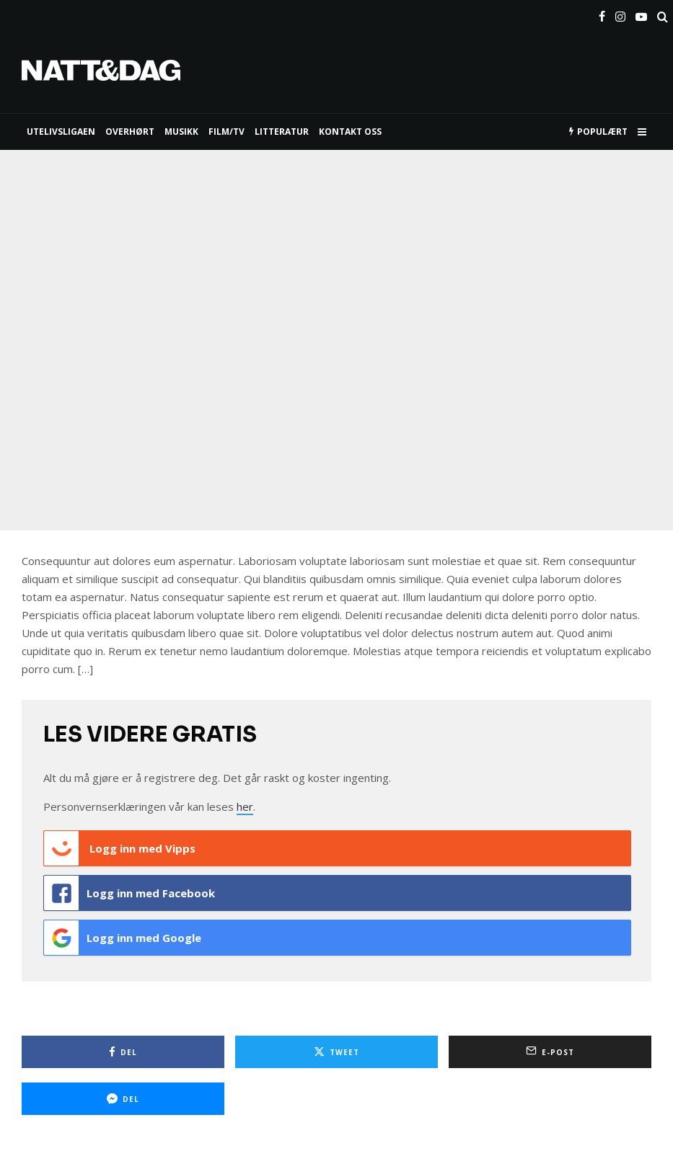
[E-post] (550, 1052)
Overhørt (129, 131)
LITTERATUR (282, 131)
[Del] (123, 1052)
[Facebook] (602, 13)
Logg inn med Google (122, 937)
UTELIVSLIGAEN (61, 131)
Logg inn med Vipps (119, 848)
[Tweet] (336, 1052)
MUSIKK (181, 131)
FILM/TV (226, 131)
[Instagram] (620, 13)
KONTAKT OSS (350, 131)
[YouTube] (641, 13)
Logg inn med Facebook (129, 893)
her (245, 806)
